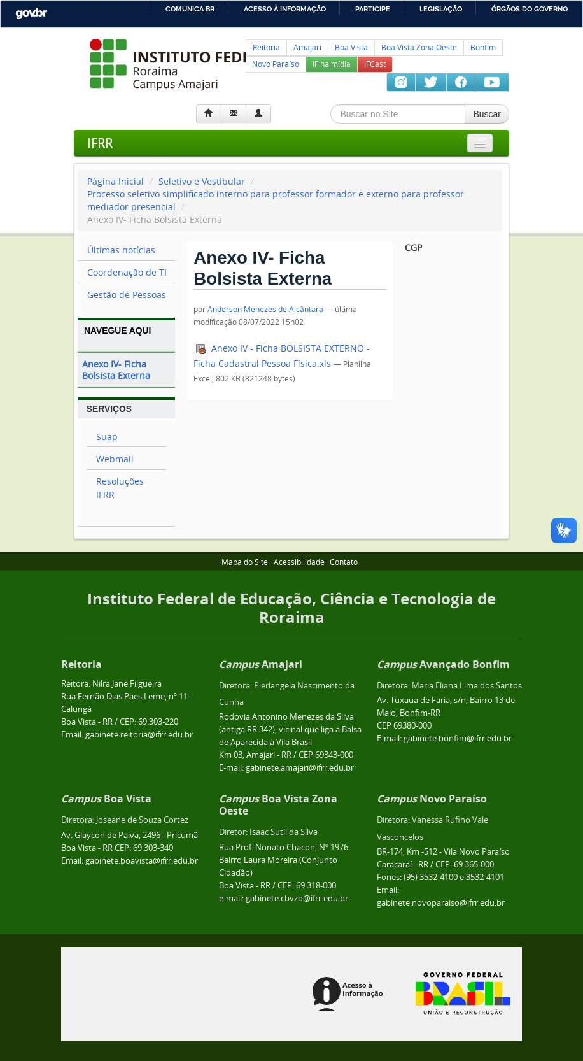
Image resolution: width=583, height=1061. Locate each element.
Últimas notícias (121, 250)
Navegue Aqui (117, 330)
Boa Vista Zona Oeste (419, 47)
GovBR (31, 14)
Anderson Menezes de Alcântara (265, 309)
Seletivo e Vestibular (201, 181)
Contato (344, 562)
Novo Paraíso (275, 64)
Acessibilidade (299, 562)
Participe (372, 8)
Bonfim (483, 47)
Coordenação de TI (127, 272)
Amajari (307, 47)
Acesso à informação (285, 8)
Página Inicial (115, 181)
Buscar (487, 114)
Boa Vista (351, 47)
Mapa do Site (244, 562)
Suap (107, 437)
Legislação (440, 8)
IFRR (100, 143)
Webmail (115, 459)
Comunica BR (189, 8)
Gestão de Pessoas (126, 294)
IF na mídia (332, 64)
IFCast (375, 64)
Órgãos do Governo (529, 8)
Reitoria (266, 47)
